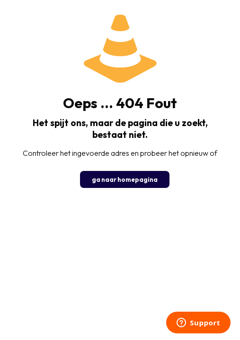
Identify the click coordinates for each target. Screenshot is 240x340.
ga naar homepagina (125, 179)
